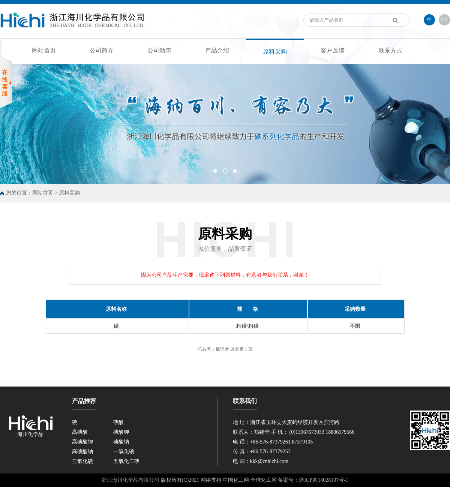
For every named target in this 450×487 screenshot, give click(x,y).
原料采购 (275, 51)
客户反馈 (333, 50)
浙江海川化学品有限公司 (130, 480)
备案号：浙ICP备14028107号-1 (313, 480)
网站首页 (44, 50)
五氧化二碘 (126, 461)
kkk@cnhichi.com (269, 461)
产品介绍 (217, 50)
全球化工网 (263, 480)
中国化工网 (236, 480)
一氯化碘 (123, 451)
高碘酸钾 (82, 442)
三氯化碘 (82, 461)
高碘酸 (80, 432)
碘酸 (118, 422)
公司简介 (102, 50)
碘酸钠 (121, 442)
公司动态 (159, 50)
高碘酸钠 (82, 451)
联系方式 (390, 50)
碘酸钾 (121, 432)
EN (444, 19)
